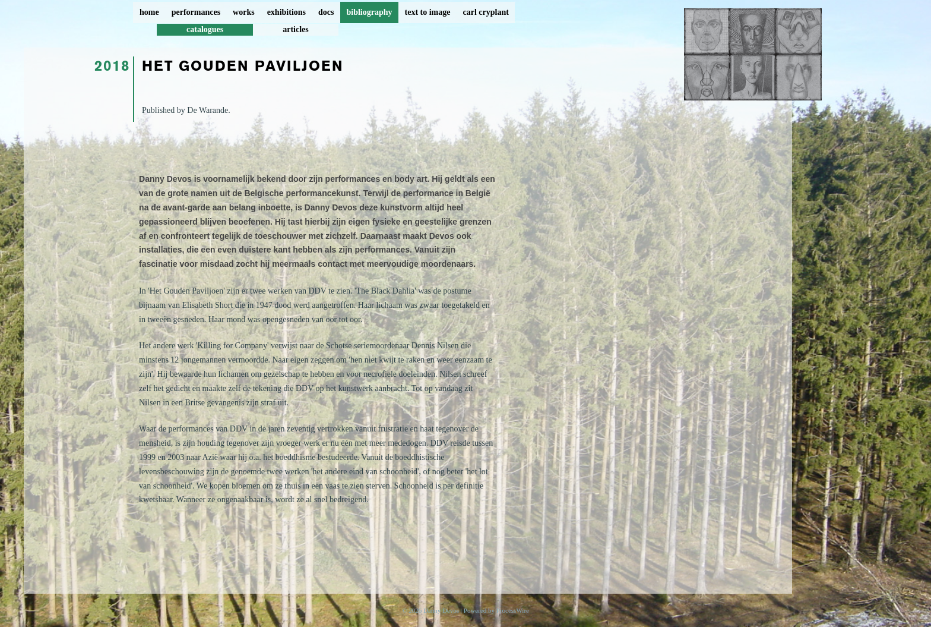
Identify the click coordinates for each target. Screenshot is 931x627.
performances (196, 12)
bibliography (369, 12)
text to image (428, 12)
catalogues (204, 29)
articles (296, 29)
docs (326, 12)
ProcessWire (512, 610)
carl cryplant (485, 12)
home (149, 12)
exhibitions (286, 12)
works (244, 12)
